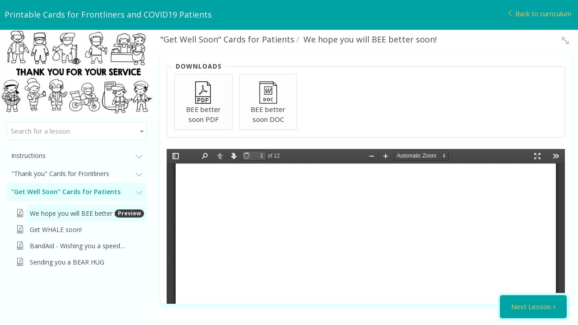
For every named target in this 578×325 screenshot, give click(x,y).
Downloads (199, 66)
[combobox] (77, 131)
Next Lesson (531, 306)
